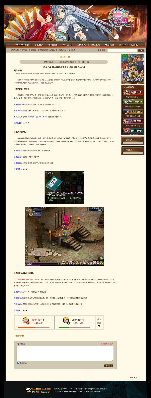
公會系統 (143, 3)
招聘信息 (87, 389)
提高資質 (64, 67)
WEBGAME (105, 3)
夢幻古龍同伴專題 (133, 126)
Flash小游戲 (133, 3)
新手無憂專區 (133, 135)
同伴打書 (81, 67)
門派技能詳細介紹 (133, 116)
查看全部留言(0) (107, 344)
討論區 (124, 3)
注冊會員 (42, 2)
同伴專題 (32, 50)
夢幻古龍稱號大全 (133, 97)
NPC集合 (72, 50)
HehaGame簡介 (68, 389)
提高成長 (73, 67)
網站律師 (95, 389)
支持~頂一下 (38, 320)
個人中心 (53, 2)
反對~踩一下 (78, 320)
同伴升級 (47, 67)
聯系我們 (79, 389)
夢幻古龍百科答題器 (133, 107)
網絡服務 (103, 389)
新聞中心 (95, 3)
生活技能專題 (43, 50)
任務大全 (54, 50)
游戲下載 (115, 3)
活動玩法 (62, 50)
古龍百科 (23, 50)
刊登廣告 (57, 389)
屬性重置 (56, 67)
